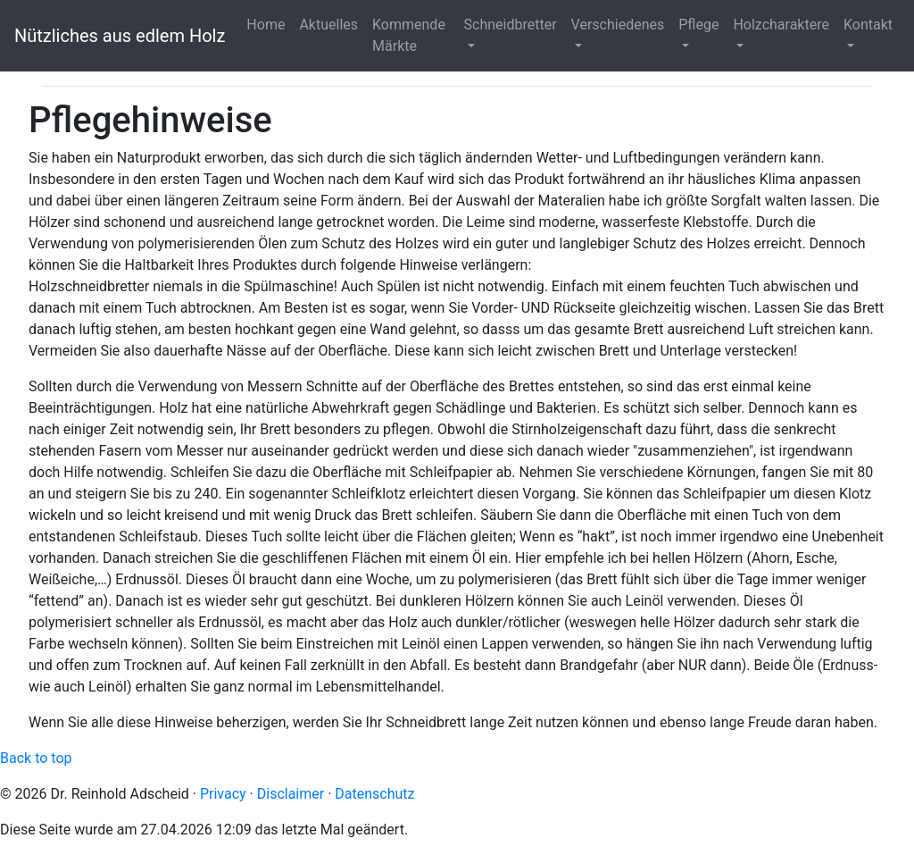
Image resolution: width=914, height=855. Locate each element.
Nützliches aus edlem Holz (119, 35)
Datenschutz (374, 793)
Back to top (35, 758)
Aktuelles (328, 24)
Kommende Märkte (408, 35)
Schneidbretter (510, 24)
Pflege (698, 24)
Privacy (223, 793)
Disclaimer (290, 793)
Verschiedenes (618, 24)
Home (265, 24)
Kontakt (868, 24)
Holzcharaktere (781, 24)
